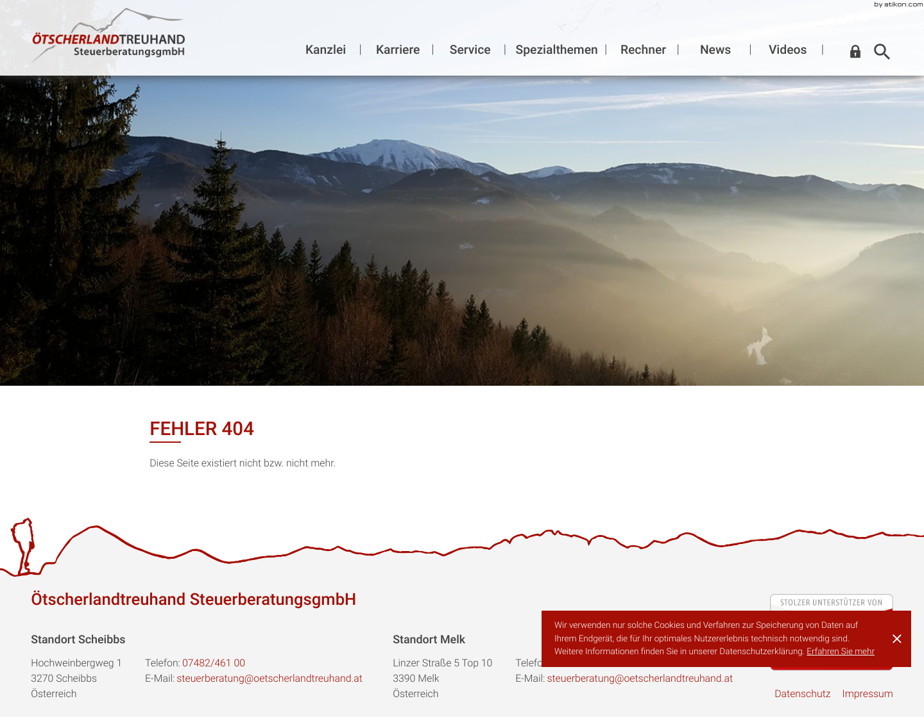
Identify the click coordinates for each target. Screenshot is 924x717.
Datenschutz (802, 694)
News (715, 49)
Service (470, 49)
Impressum (867, 694)
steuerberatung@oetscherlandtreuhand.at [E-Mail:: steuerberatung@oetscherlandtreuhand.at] (269, 678)
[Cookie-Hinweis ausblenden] (897, 639)
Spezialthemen (557, 49)
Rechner (643, 49)
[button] (855, 51)
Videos (788, 49)
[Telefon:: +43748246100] (213, 663)
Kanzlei (325, 49)
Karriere (398, 49)
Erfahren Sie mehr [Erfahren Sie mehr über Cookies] (841, 652)
